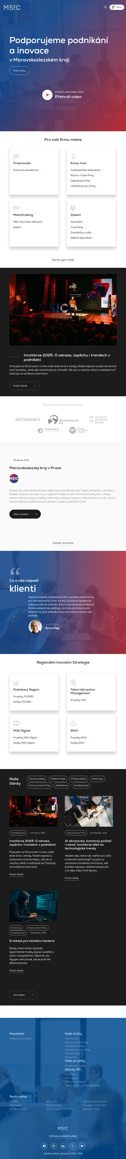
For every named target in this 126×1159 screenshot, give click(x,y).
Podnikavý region (75, 1081)
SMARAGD (15, 1105)
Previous (14, 617)
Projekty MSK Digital (25, 737)
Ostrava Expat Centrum (59, 1109)
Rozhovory (16, 928)
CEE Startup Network (95, 1101)
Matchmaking (72, 1053)
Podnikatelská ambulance (84, 170)
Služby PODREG (22, 701)
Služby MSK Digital (24, 742)
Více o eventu (21, 514)
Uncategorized (18, 833)
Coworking (75, 227)
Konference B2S (18, 1109)
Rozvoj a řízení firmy (80, 175)
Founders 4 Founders (95, 1105)
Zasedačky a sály (79, 232)
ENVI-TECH (71, 1074)
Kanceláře (75, 221)
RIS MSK (14, 1101)
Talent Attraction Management (82, 1085)
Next (112, 617)
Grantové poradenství (26, 170)
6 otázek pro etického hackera (32, 941)
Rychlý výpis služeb (63, 259)
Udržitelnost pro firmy (81, 185)
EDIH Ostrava (53, 1105)
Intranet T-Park (91, 1109)
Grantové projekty (75, 1065)
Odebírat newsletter (20, 1038)
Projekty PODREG (23, 696)
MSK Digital (71, 1078)
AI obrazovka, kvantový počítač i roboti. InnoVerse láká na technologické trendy (88, 844)
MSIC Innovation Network (27, 221)
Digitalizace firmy (79, 180)
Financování (72, 1038)
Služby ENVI (76, 742)
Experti (17, 227)
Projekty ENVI (77, 737)
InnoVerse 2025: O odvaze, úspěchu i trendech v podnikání (32, 843)
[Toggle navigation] (117, 7)
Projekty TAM (77, 700)
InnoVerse (51, 1101)
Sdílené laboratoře (80, 237)
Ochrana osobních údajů (63, 1136)
